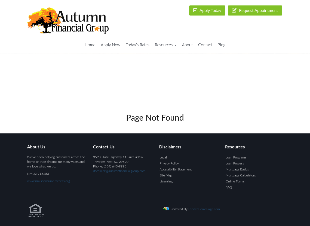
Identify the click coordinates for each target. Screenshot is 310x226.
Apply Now (110, 44)
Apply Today (207, 10)
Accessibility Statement (176, 169)
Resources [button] (166, 44)
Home (90, 44)
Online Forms (235, 181)
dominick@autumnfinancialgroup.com (119, 171)
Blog (221, 44)
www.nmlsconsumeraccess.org (48, 181)
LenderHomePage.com (204, 209)
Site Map (166, 175)
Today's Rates (137, 44)
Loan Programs (236, 157)
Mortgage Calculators (241, 175)
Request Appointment (255, 10)
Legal (163, 157)
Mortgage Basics (237, 169)
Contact (205, 44)
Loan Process (235, 163)
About (187, 44)
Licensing (166, 181)
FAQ (229, 187)
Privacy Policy (169, 163)
